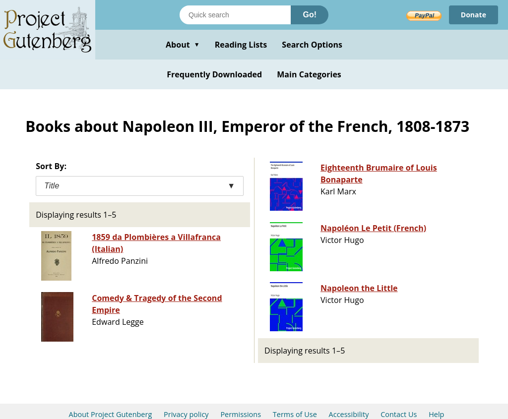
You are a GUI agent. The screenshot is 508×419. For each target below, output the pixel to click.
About (183, 45)
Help (436, 414)
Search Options (312, 44)
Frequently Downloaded (214, 74)
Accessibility (349, 414)
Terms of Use (295, 414)
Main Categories (309, 74)
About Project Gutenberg (110, 414)
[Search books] (235, 14)
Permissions (240, 414)
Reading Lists (241, 44)
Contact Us (399, 414)
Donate (473, 14)
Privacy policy (186, 414)
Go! (310, 14)
